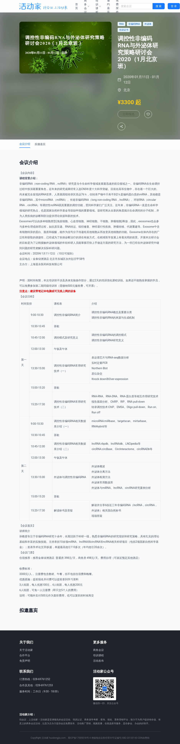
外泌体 (50, 245)
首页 (76, 6)
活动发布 (98, 660)
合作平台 (24, 655)
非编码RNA (26, 186)
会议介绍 (24, 147)
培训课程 (98, 655)
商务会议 (98, 650)
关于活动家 (26, 650)
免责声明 (24, 660)
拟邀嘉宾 (40, 147)
